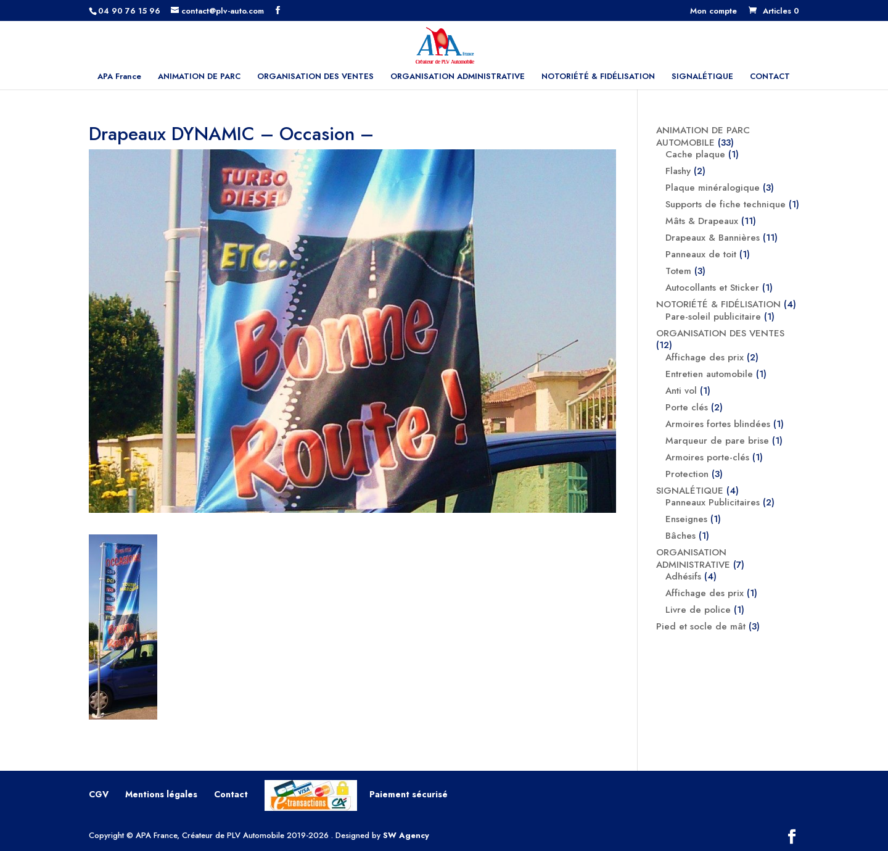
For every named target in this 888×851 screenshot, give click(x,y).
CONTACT (770, 77)
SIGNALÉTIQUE (702, 77)
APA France (119, 77)
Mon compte (713, 12)
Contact (231, 794)
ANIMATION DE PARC (199, 77)
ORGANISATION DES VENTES (315, 77)
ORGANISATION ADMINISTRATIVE (457, 77)
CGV (99, 794)
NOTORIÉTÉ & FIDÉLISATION (598, 77)
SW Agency (406, 835)
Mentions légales (161, 794)
